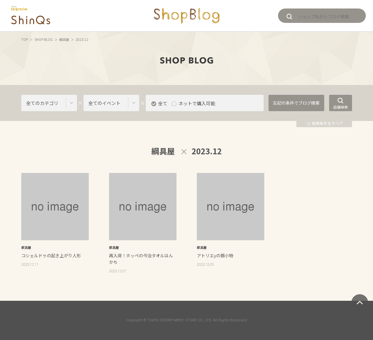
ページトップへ (359, 302)
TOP (24, 39)
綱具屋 (64, 39)
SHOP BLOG (43, 39)
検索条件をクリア (325, 123)
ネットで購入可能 (196, 103)
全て (162, 103)
